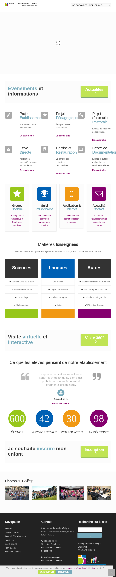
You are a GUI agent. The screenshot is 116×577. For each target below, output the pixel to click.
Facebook (47, 551)
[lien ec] (93, 559)
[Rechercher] (89, 535)
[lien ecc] (82, 559)
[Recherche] (90, 529)
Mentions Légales (13, 552)
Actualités (94, 91)
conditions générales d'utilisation (80, 568)
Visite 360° (94, 340)
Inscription (94, 451)
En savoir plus (27, 136)
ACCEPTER (47, 572)
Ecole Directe (11, 544)
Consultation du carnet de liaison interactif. (71, 218)
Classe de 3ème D (61, 403)
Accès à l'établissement (15, 536)
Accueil (8, 528)
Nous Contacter (12, 532)
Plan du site (10, 548)
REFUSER (64, 572)
